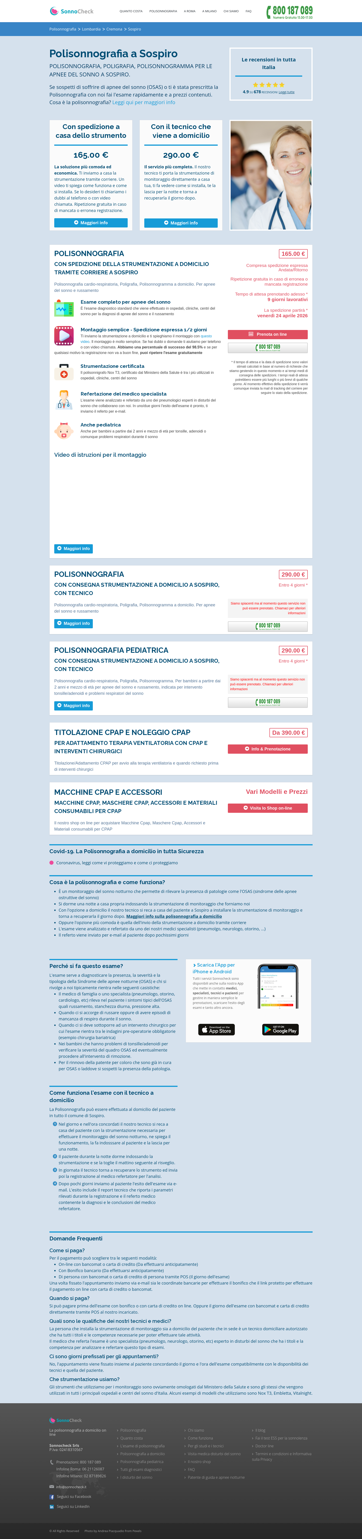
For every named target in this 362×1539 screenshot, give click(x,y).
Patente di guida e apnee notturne (216, 1477)
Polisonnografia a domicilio (143, 1453)
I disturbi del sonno (136, 1477)
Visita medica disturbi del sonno (214, 1453)
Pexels (137, 1531)
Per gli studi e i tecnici (206, 1445)
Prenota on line (268, 334)
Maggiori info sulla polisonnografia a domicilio (174, 916)
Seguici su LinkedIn (69, 1506)
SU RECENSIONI (260, 92)
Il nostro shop (199, 1461)
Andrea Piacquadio (111, 1531)
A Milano (209, 11)
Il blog (260, 1430)
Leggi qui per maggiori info (143, 102)
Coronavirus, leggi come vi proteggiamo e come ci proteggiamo (117, 862)
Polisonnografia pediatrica (142, 1461)
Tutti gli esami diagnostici (141, 1469)
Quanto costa (131, 11)
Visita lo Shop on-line (268, 808)
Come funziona (200, 1438)
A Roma (190, 11)
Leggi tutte (287, 92)
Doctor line (265, 1445)
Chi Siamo (231, 11)
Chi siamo (196, 1430)
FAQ (248, 11)
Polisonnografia (163, 11)
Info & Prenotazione (267, 749)
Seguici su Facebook (70, 1496)
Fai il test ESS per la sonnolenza (282, 1438)
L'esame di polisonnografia (143, 1445)
